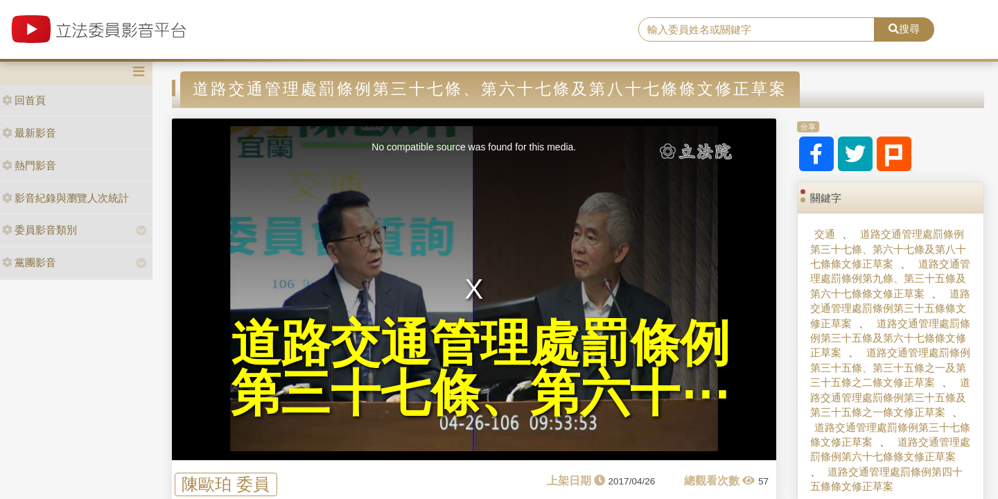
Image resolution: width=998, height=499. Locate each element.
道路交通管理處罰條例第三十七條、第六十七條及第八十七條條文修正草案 (888, 249)
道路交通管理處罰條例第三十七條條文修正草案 (890, 434)
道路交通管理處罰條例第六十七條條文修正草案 (890, 449)
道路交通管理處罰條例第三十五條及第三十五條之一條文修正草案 (890, 397)
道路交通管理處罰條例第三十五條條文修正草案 (890, 308)
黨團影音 (29, 262)
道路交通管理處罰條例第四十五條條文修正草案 (886, 479)
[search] (756, 29)
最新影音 (29, 133)
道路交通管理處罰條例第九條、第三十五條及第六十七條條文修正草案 (890, 278)
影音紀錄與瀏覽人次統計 (65, 198)
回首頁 (24, 100)
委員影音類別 (39, 230)
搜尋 (904, 29)
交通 (824, 234)
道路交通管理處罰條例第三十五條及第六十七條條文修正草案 (890, 338)
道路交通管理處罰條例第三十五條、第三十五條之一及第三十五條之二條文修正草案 (890, 367)
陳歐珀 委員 (226, 484)
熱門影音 (29, 165)
